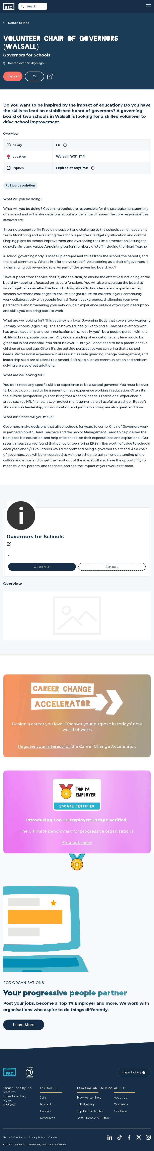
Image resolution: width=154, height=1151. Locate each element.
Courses (45, 1111)
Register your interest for (44, 746)
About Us (120, 1097)
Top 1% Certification (90, 1111)
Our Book (120, 1111)
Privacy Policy (37, 1137)
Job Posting (85, 1104)
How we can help (89, 1097)
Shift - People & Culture (93, 1118)
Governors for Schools (35, 536)
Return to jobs (16, 23)
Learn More (23, 1025)
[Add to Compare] (112, 567)
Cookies (52, 1137)
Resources (47, 1118)
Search (28, 6)
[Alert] (42, 567)
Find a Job (47, 1104)
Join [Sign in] (43, 1097)
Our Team (121, 1104)
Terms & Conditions (14, 1137)
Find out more (77, 842)
